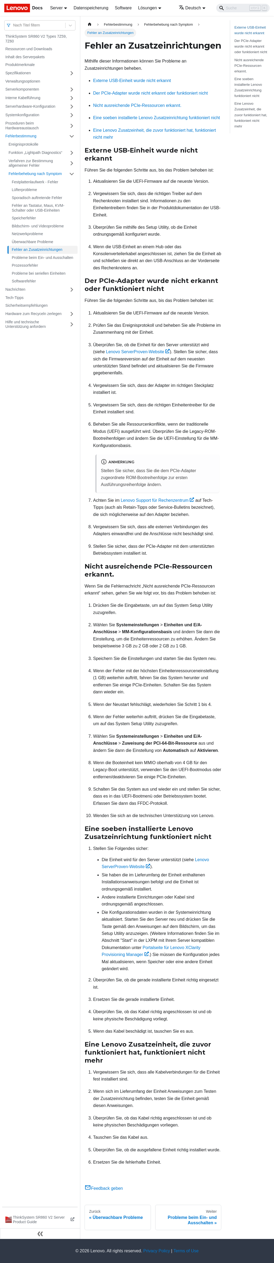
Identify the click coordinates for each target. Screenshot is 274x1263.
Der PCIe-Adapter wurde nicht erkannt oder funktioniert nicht (150, 93)
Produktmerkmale (20, 65)
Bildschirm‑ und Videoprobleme (38, 226)
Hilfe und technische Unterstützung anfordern (25, 324)
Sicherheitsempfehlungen (26, 305)
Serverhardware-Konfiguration (30, 106)
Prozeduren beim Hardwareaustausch (22, 125)
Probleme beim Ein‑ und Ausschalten (42, 257)
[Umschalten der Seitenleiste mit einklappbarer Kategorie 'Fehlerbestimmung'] (72, 136)
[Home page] (90, 24)
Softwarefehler (24, 281)
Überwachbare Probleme (32, 242)
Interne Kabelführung (22, 98)
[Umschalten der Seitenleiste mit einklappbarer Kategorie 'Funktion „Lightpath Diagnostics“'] (72, 153)
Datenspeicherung (91, 8)
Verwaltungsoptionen (22, 81)
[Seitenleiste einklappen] (40, 1233)
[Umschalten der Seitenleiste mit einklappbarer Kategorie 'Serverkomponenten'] (72, 89)
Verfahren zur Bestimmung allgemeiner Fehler (31, 163)
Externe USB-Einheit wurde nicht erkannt (132, 80)
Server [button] (56, 8)
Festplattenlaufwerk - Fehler (35, 182)
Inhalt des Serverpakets (25, 57)
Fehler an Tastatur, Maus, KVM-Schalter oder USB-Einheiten (38, 207)
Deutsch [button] (190, 8)
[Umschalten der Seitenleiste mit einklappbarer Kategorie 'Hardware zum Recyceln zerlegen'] (72, 314)
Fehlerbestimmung (20, 136)
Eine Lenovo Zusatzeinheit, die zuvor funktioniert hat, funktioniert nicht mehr (250, 115)
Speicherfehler (24, 218)
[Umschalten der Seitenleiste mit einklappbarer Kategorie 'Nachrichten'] (72, 289)
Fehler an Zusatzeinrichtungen (37, 249)
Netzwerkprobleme (27, 234)
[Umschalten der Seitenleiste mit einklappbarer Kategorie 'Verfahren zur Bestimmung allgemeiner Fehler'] (72, 163)
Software (123, 8)
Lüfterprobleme (24, 190)
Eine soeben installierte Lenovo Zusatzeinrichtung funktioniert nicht (156, 117)
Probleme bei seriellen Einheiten (39, 273)
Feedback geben (104, 1188)
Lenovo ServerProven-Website (138, 351)
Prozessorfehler (25, 265)
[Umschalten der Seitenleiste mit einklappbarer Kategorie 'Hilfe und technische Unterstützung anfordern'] (72, 324)
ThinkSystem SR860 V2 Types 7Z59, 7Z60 (36, 38)
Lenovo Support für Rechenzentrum (157, 500)
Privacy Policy (156, 1251)
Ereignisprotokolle (23, 144)
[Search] (243, 8)
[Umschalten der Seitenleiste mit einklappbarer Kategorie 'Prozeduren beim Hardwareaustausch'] (72, 125)
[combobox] (13, 25)
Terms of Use (186, 1251)
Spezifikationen (18, 73)
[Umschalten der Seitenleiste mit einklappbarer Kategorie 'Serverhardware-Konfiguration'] (72, 106)
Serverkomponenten (22, 89)
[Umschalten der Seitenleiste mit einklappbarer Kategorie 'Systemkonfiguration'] (72, 115)
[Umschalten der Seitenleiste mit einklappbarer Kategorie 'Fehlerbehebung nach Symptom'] (72, 174)
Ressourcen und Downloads (28, 49)
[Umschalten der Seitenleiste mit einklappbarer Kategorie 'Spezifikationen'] (72, 73)
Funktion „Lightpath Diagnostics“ (35, 152)
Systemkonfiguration (22, 115)
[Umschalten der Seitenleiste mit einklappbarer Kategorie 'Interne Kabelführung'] (72, 98)
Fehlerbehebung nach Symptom (35, 174)
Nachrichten (15, 289)
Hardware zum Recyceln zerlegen (33, 314)
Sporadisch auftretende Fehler (37, 198)
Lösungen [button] (147, 8)
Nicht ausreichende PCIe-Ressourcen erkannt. (137, 105)
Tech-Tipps (14, 298)
